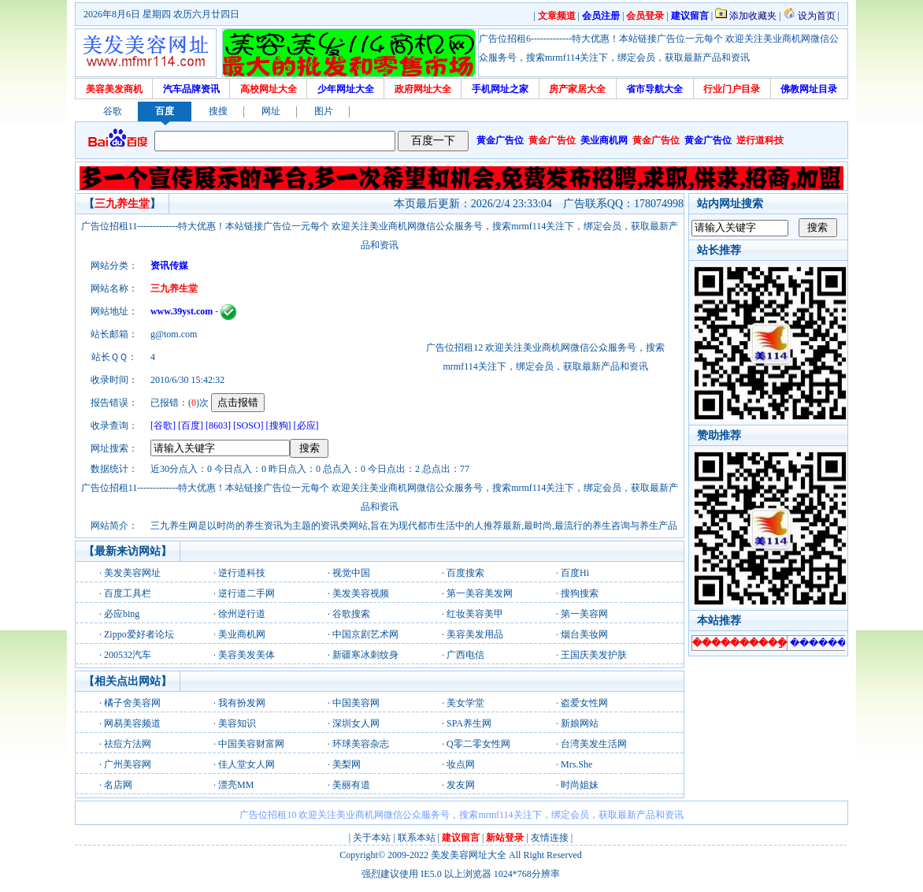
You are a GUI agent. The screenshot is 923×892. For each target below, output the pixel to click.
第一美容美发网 (480, 593)
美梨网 (346, 764)
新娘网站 (580, 723)
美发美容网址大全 (468, 854)
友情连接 (550, 837)
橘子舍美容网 (132, 702)
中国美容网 (356, 702)
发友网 (461, 784)
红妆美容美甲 (475, 613)
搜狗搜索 (580, 593)
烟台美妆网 (584, 634)
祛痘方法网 (127, 743)
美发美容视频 (360, 593)
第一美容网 (584, 613)
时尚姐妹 (580, 784)
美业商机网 (241, 634)
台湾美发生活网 (594, 743)
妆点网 (461, 764)
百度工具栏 (127, 593)
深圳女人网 (356, 723)
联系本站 (417, 837)
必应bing (121, 613)
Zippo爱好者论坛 (139, 634)
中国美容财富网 (251, 743)
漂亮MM (236, 784)
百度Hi (575, 572)
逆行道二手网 (246, 593)
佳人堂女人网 (246, 764)
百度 (164, 111)
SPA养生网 (469, 723)
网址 (270, 111)
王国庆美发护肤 (594, 654)
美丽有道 (351, 784)
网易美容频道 (132, 723)
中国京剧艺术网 (365, 634)
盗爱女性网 (584, 702)
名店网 (118, 784)
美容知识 (237, 723)
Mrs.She (576, 764)
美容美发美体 (246, 654)
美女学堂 (465, 702)
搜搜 (218, 111)
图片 (323, 111)
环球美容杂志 (360, 743)
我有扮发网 (241, 702)
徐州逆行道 (241, 613)
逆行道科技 (241, 572)
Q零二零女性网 (478, 743)
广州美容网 (127, 764)
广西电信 (465, 654)
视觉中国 (351, 572)
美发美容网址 (132, 572)
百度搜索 (465, 572)
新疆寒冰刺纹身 (365, 654)
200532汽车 (127, 654)
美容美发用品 (475, 634)
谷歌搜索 (351, 613)
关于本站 (372, 837)
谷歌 (112, 111)
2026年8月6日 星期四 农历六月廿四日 (161, 14)
